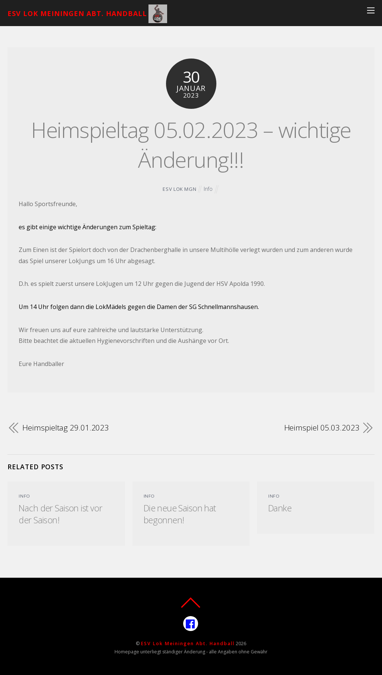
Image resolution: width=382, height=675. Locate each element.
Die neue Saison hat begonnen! (180, 514)
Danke (279, 508)
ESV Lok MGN (179, 189)
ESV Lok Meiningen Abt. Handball (188, 643)
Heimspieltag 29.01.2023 (65, 427)
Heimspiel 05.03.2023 (322, 427)
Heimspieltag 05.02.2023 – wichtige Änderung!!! (191, 144)
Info (208, 188)
